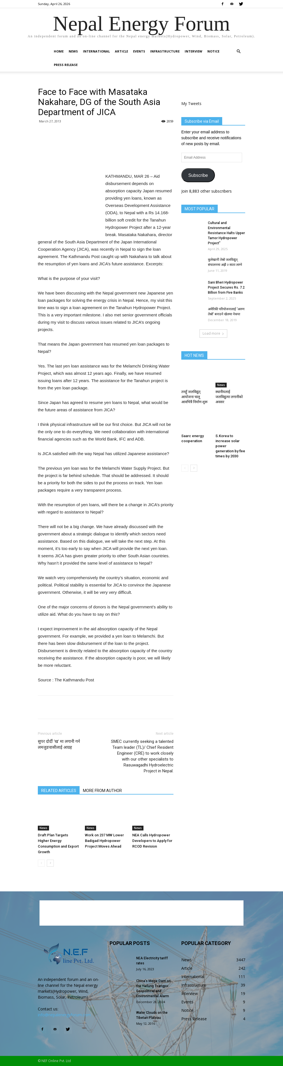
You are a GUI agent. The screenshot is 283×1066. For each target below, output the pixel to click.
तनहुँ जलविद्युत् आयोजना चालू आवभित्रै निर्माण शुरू (194, 397)
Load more (213, 333)
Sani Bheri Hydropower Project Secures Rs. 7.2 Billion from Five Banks (226, 287)
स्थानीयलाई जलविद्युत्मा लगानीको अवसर (229, 397)
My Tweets (191, 103)
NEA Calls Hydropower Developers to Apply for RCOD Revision (152, 840)
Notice (213, 51)
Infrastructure (165, 51)
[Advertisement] (105, 158)
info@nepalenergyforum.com (64, 1014)
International (96, 51)
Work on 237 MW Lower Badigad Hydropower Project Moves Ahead (104, 840)
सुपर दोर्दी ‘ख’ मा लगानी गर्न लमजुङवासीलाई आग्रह (59, 744)
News (73, 51)
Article (121, 51)
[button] (238, 51)
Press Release (66, 65)
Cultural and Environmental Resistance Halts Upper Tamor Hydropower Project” (226, 233)
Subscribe (198, 175)
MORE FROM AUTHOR (102, 790)
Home (59, 51)
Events (139, 51)
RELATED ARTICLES (58, 790)
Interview (193, 51)
